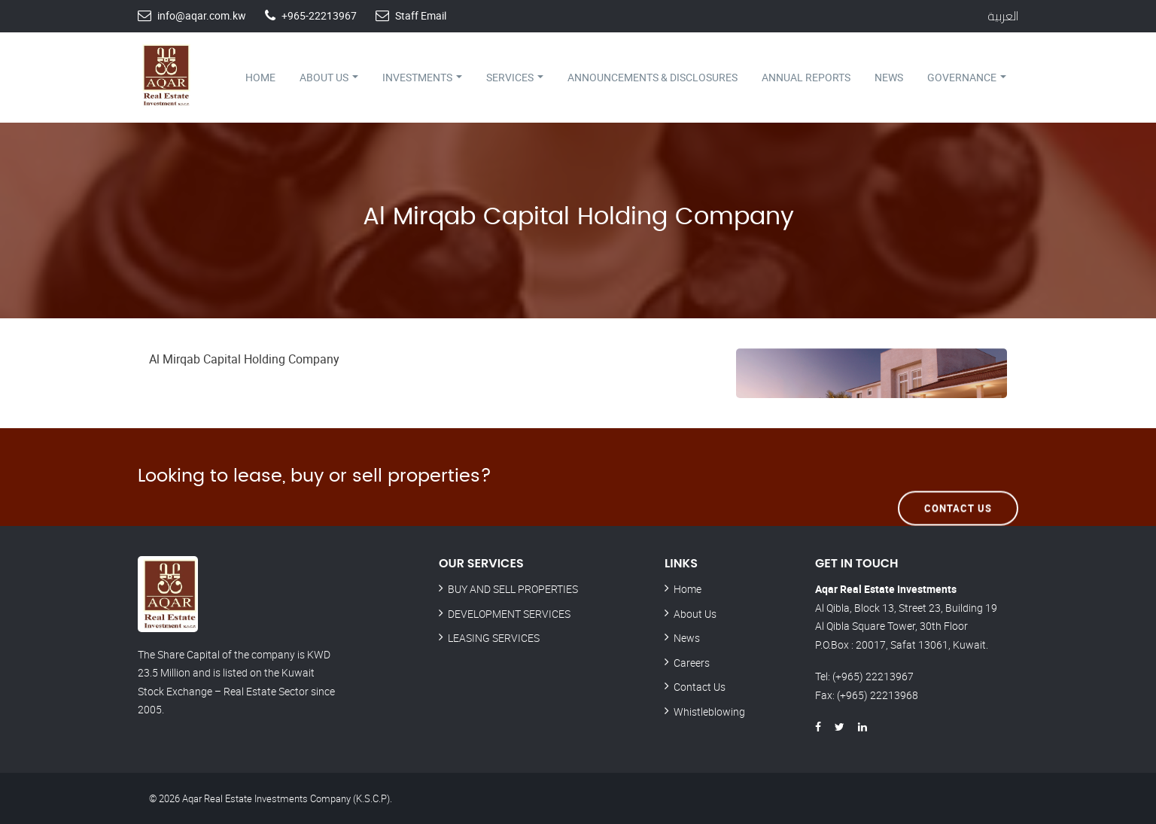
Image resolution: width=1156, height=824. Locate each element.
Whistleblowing (709, 711)
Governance (966, 77)
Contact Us (958, 476)
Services (514, 77)
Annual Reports (806, 77)
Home (260, 77)
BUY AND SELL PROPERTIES (513, 589)
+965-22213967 (319, 15)
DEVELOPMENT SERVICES (509, 614)
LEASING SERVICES (494, 638)
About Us (329, 77)
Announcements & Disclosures (652, 77)
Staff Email (420, 15)
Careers (692, 662)
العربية (1002, 16)
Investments (422, 77)
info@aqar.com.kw (201, 15)
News (889, 77)
